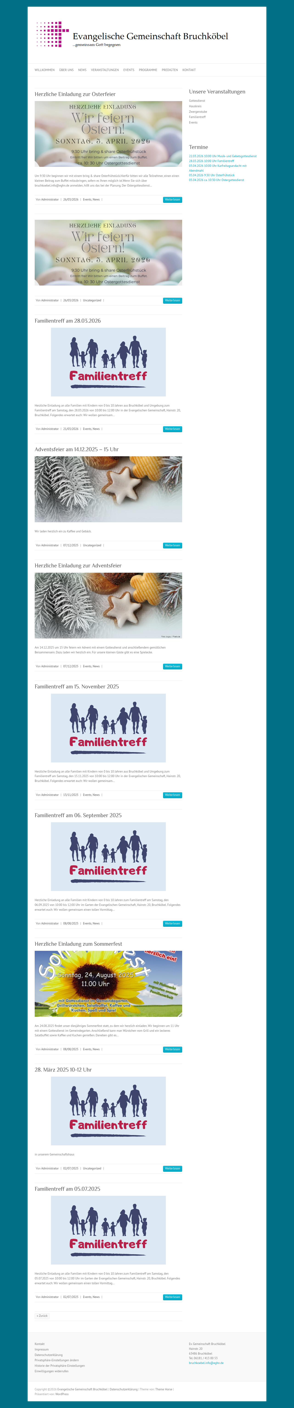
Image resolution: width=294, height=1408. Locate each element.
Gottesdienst (197, 101)
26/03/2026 (70, 199)
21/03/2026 (70, 429)
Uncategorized (92, 300)
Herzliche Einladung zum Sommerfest (78, 944)
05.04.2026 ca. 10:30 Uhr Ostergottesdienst (216, 180)
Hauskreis (195, 106)
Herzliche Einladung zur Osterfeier (75, 94)
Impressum (42, 1349)
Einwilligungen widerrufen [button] (51, 1371)
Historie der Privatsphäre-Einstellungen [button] (60, 1366)
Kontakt (189, 70)
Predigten (170, 70)
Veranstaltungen (105, 70)
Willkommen (45, 70)
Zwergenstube (198, 112)
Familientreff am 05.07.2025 (67, 1189)
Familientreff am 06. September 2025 (78, 815)
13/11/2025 (70, 795)
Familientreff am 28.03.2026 (68, 321)
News (82, 70)
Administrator (50, 199)
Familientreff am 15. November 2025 (77, 686)
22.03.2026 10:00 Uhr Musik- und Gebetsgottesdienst (223, 156)
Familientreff (197, 117)
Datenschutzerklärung (48, 1355)
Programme (148, 70)
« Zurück (42, 1316)
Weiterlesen (172, 199)
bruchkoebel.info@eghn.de (206, 1363)
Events (128, 70)
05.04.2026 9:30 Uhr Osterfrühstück (212, 175)
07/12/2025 (70, 545)
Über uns (66, 70)
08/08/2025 (70, 923)
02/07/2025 (70, 1168)
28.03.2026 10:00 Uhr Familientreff (211, 161)
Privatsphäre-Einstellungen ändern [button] (57, 1360)
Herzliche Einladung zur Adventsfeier (78, 565)
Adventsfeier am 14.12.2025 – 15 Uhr (77, 449)
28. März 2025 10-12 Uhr (63, 1070)
